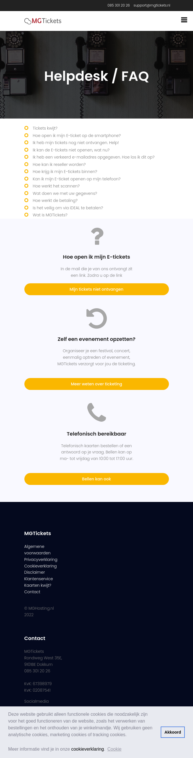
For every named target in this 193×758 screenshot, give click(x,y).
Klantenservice (38, 579)
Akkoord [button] (172, 732)
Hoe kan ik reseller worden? (59, 164)
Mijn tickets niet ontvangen (97, 289)
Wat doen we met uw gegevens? (65, 193)
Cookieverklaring (40, 566)
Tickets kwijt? (45, 128)
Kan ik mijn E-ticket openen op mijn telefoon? (77, 179)
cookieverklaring (87, 749)
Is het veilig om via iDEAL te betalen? (68, 208)
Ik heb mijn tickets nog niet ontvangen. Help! (76, 142)
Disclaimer (34, 572)
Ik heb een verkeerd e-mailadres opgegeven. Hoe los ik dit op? (94, 157)
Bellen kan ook (96, 479)
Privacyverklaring (41, 559)
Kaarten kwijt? (37, 585)
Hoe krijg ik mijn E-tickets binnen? (65, 171)
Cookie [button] (114, 749)
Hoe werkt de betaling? (55, 200)
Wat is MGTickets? (50, 215)
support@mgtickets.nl (151, 5)
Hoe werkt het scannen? (56, 186)
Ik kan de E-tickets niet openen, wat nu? (71, 150)
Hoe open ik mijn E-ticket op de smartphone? (77, 135)
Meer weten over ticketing (96, 384)
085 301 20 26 (118, 5)
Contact (32, 592)
